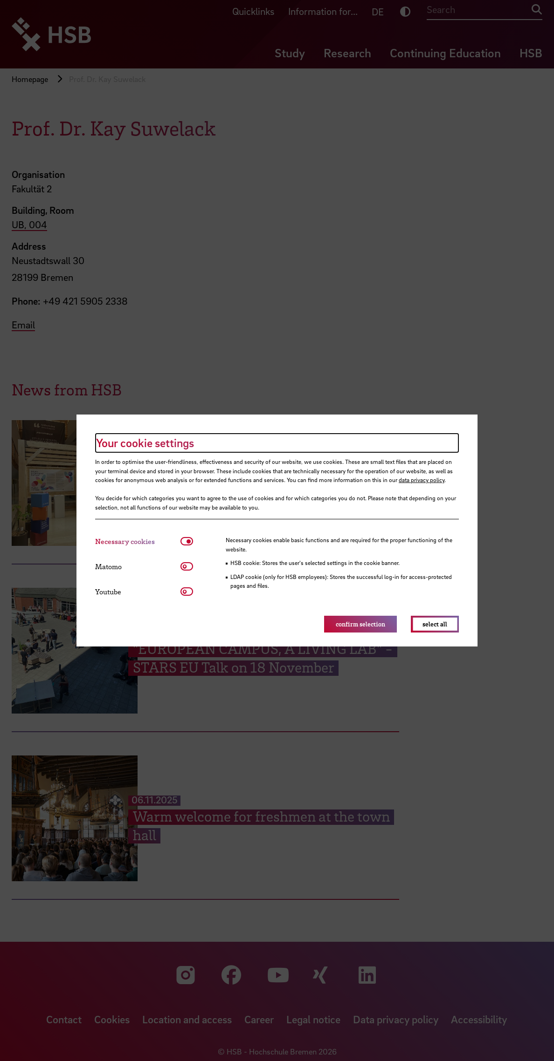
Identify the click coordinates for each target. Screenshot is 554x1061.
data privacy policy (421, 479)
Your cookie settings (145, 442)
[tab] (137, 541)
